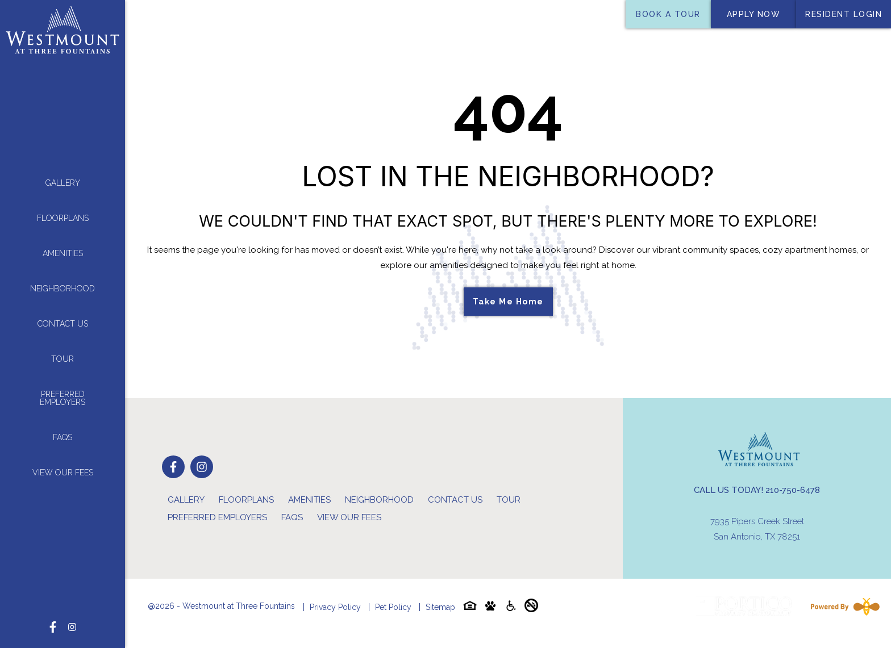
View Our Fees (62, 465)
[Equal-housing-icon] (470, 608)
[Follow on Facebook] (53, 613)
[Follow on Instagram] (72, 613)
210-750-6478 (792, 490)
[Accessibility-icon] (511, 608)
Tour (62, 352)
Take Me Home (508, 301)
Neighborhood (62, 281)
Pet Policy (393, 607)
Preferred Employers (62, 391)
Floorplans (63, 211)
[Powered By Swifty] (842, 606)
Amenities (63, 246)
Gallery (62, 176)
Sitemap (440, 607)
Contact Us (63, 316)
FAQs (62, 430)
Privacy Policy (335, 607)
